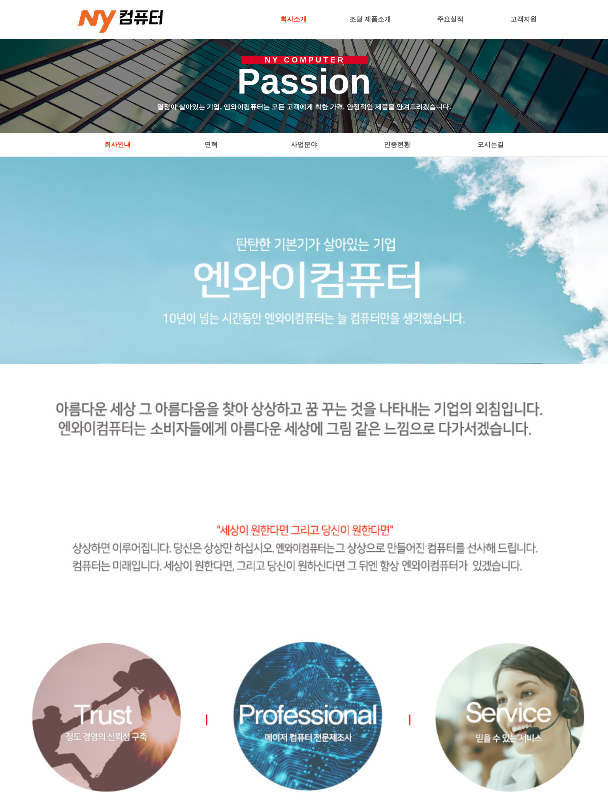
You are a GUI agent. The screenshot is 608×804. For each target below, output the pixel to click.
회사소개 (293, 19)
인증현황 (397, 144)
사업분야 (304, 144)
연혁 (211, 144)
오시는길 (490, 144)
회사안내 (117, 144)
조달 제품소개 (370, 19)
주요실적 (450, 19)
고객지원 (523, 19)
